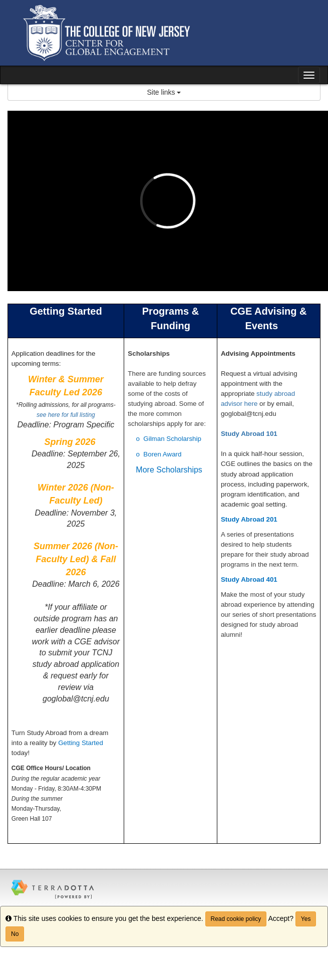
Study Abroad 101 (249, 433)
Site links (164, 92)
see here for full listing (66, 414)
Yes (306, 918)
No (15, 933)
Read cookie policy (236, 918)
